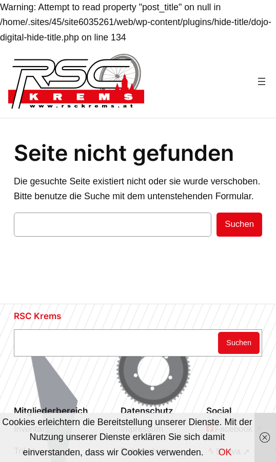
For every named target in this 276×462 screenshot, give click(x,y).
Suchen (239, 224)
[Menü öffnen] (261, 81)
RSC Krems (37, 316)
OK (225, 452)
